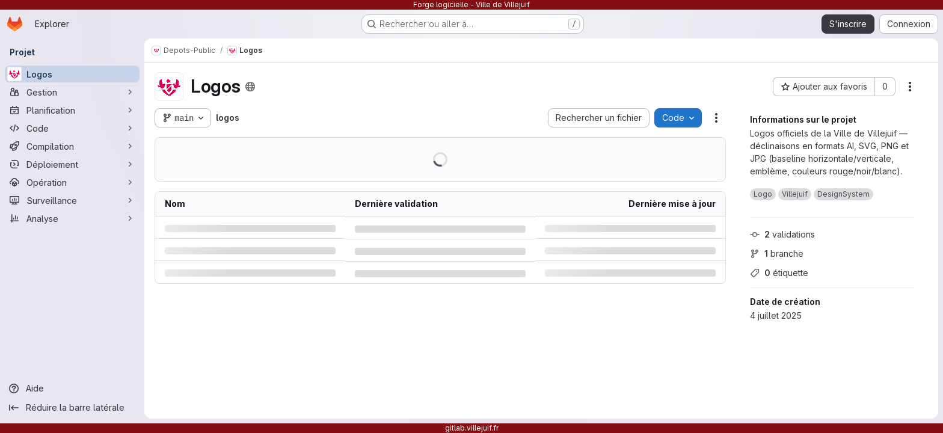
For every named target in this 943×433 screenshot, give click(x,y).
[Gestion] (72, 92)
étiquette (779, 273)
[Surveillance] (72, 200)
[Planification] (72, 110)
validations (782, 234)
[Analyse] (72, 218)
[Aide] (72, 388)
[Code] (72, 128)
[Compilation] (72, 146)
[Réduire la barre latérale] (72, 407)
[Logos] (72, 74)
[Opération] (72, 182)
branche (776, 253)
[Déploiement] (72, 164)
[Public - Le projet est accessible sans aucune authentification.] (249, 86)
